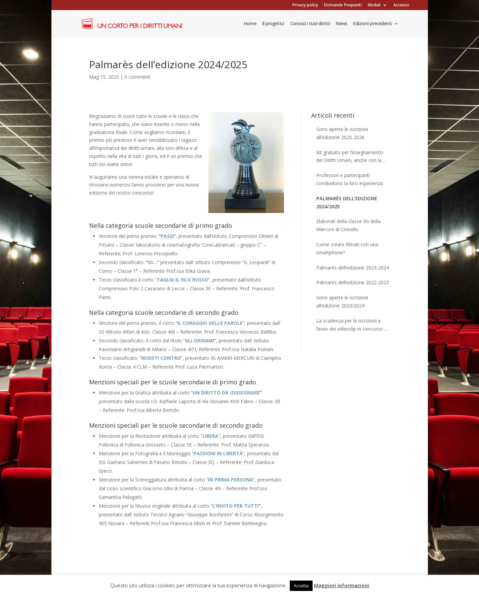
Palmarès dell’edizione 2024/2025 (346, 202)
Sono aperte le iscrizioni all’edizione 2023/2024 (342, 301)
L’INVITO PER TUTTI (235, 506)
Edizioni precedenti (372, 24)
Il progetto (273, 24)
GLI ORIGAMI (199, 340)
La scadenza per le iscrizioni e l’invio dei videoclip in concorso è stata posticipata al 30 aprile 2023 (353, 325)
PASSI (167, 236)
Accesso (401, 5)
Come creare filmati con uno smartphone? (347, 248)
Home (250, 24)
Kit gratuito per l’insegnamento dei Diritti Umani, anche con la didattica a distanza (349, 157)
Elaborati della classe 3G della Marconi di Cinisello (348, 225)
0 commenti (137, 77)
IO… (152, 262)
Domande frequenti (343, 5)
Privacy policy (305, 5)
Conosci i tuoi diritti (310, 24)
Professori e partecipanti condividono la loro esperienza (349, 179)
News (341, 24)
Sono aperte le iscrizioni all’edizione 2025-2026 (342, 133)
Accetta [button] (301, 586)
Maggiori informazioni (341, 585)
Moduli (374, 5)
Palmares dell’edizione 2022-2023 (352, 282)
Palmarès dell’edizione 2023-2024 (352, 267)
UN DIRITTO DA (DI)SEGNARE (226, 392)
